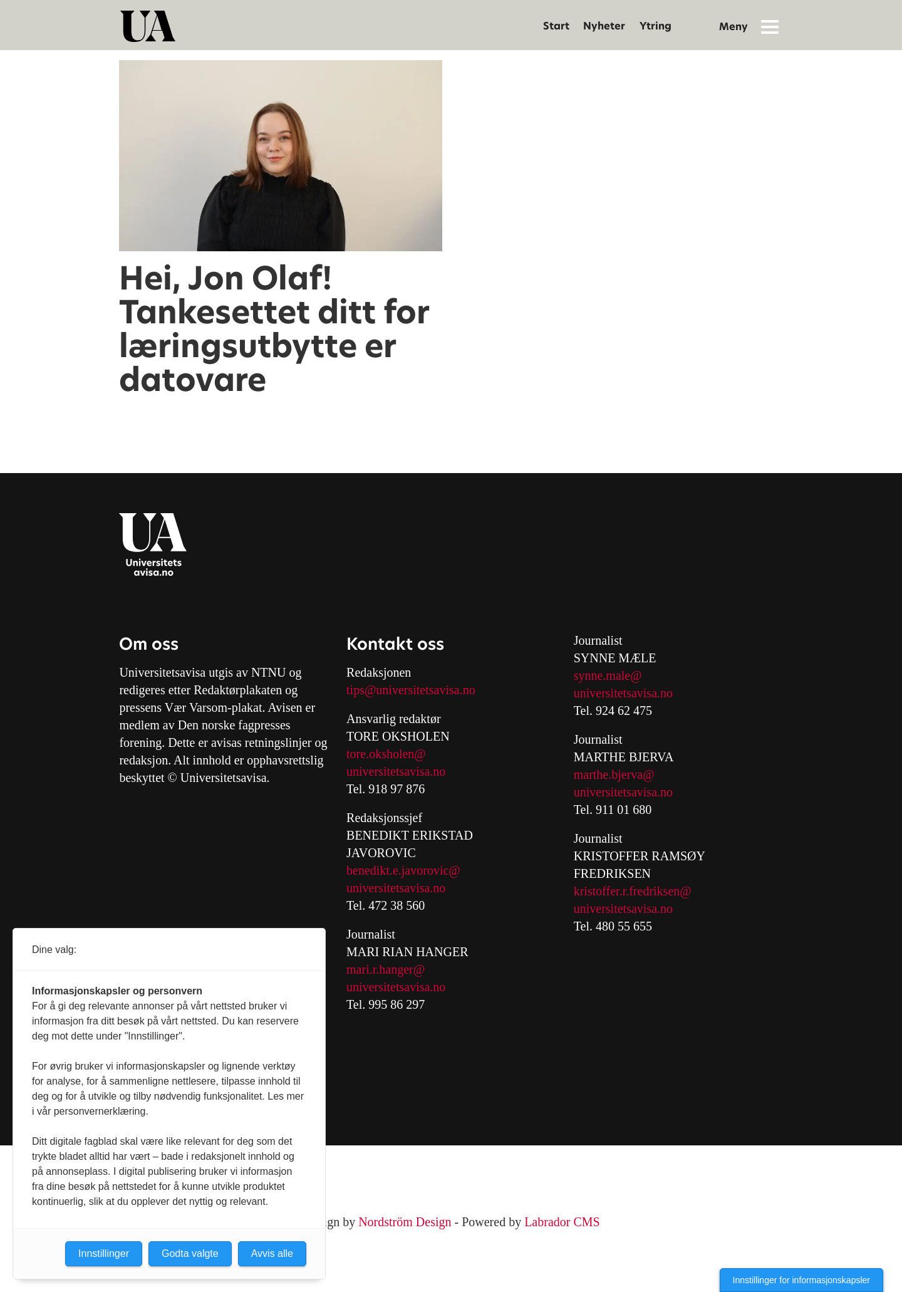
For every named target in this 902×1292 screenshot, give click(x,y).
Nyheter (604, 26)
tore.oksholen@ (386, 754)
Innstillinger (103, 1253)
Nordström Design (404, 1222)
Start (556, 26)
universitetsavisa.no (395, 771)
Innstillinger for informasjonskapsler (801, 1280)
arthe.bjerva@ (618, 774)
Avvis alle (272, 1253)
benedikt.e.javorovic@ (403, 870)
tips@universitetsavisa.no (410, 690)
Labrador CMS (562, 1222)
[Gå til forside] (147, 26)
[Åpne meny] (769, 26)
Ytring (655, 26)
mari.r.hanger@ (385, 969)
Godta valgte (190, 1253)
